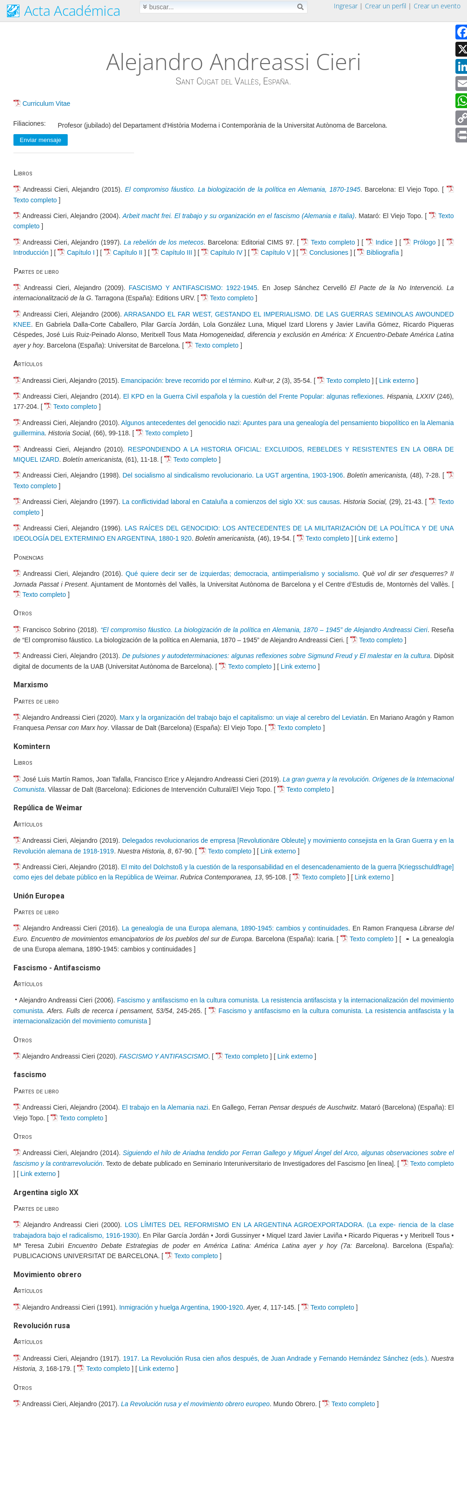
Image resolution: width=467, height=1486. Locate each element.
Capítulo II (128, 252)
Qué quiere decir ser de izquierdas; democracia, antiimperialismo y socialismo (242, 573)
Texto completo (35, 200)
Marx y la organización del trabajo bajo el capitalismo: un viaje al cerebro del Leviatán (243, 717)
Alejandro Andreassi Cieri (233, 61)
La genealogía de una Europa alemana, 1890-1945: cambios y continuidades (235, 928)
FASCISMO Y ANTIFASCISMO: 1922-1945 (192, 287)
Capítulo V (277, 252)
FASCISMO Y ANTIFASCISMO (163, 1056)
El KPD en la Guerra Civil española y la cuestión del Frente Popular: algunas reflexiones (253, 396)
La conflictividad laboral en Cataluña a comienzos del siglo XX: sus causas (231, 501)
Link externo (396, 380)
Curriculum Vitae (46, 103)
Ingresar (346, 5)
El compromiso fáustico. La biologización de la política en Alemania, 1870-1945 (242, 189)
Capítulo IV (227, 252)
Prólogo (425, 242)
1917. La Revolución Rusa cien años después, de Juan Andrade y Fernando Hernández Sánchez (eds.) (275, 1358)
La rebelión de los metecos (164, 242)
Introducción (32, 252)
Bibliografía (383, 252)
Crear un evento (437, 5)
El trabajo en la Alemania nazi (165, 1107)
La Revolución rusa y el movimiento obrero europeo (195, 1404)
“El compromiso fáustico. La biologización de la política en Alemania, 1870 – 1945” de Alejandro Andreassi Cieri (264, 629)
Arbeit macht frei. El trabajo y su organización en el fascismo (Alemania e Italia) (238, 216)
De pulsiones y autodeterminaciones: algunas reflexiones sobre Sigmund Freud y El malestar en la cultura (276, 655)
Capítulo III (177, 252)
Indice (385, 242)
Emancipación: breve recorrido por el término (185, 380)
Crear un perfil (385, 5)
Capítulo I (81, 252)
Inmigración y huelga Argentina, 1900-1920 (181, 1307)
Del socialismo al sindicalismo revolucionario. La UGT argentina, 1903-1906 (232, 475)
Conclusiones (329, 252)
